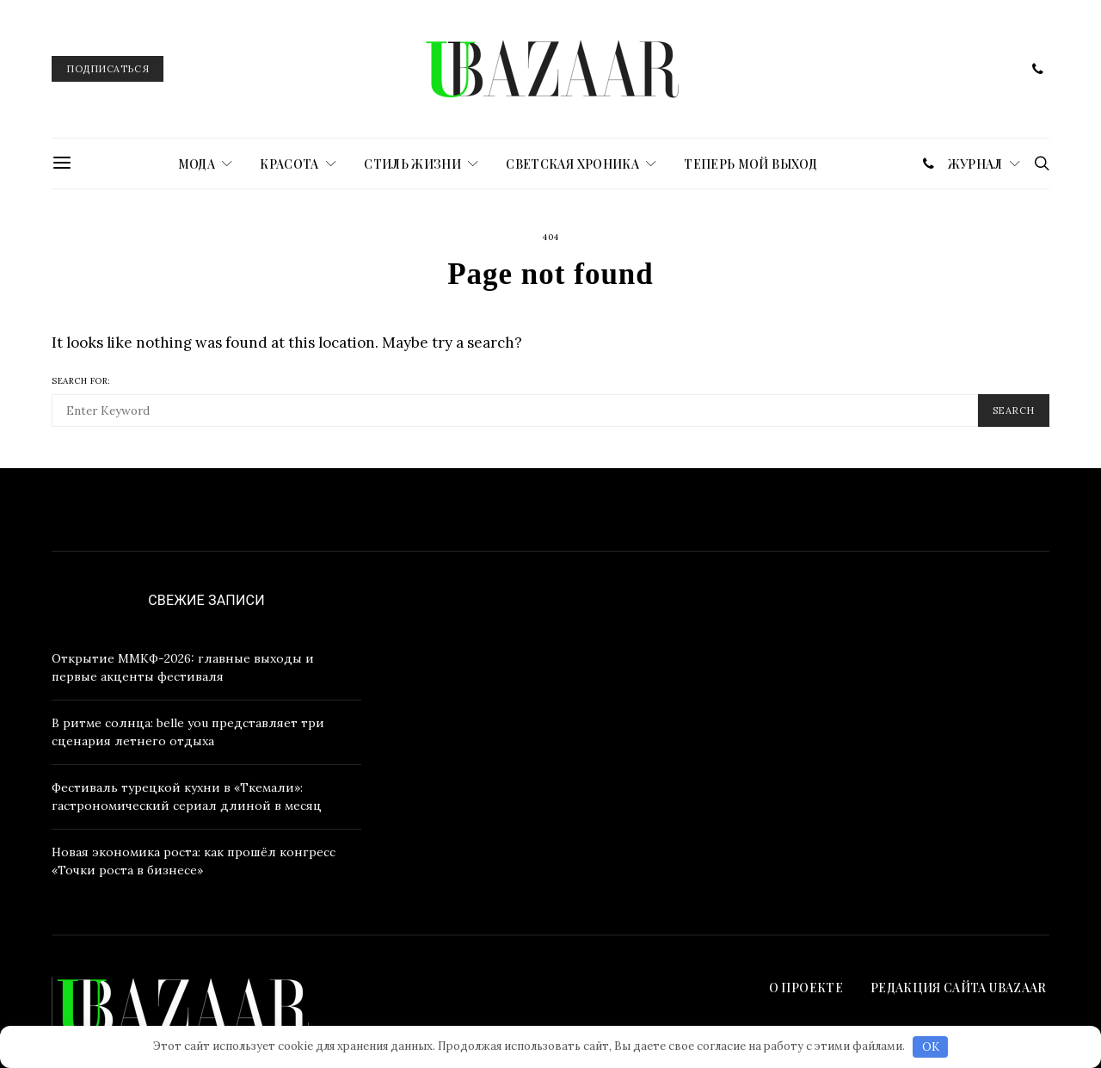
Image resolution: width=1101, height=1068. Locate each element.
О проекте (806, 987)
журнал (975, 164)
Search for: (81, 380)
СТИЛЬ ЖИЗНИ (412, 164)
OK (930, 1047)
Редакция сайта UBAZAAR (959, 987)
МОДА (196, 164)
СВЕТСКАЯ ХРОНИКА (572, 164)
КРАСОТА (289, 164)
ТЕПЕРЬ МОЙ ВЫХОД (750, 164)
